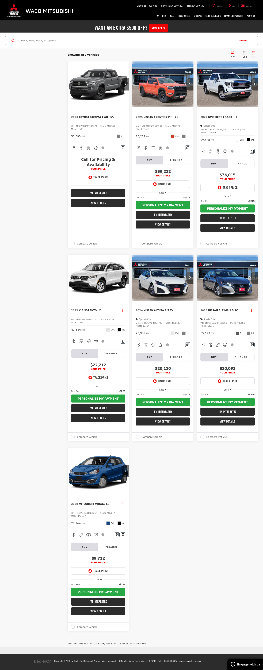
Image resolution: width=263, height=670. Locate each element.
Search (243, 40)
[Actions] (122, 117)
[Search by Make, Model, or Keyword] (126, 40)
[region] (163, 197)
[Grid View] (244, 54)
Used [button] (172, 15)
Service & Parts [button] (213, 15)
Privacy (96, 661)
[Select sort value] (234, 54)
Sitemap (88, 661)
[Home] (158, 15)
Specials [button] (198, 15)
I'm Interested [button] (98, 193)
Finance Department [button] (233, 15)
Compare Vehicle (87, 243)
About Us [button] (251, 15)
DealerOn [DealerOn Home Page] (78, 661)
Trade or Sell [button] (184, 15)
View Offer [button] (158, 28)
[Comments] (123, 147)
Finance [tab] (176, 160)
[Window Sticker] (123, 534)
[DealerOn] (43, 661)
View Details (98, 203)
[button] (125, 84)
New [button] (164, 15)
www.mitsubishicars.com (190, 661)
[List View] (253, 54)
